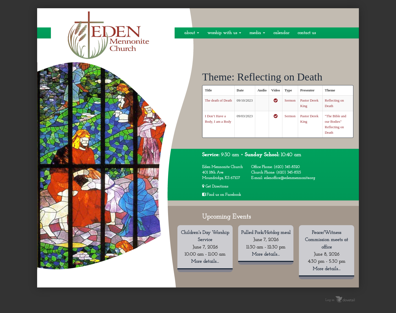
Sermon (290, 100)
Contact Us (307, 33)
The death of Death (218, 100)
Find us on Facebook (221, 194)
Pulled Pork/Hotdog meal (266, 232)
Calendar (281, 33)
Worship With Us (224, 33)
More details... (205, 261)
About (191, 33)
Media (257, 33)
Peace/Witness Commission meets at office (326, 240)
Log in (329, 300)
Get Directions (215, 186)
